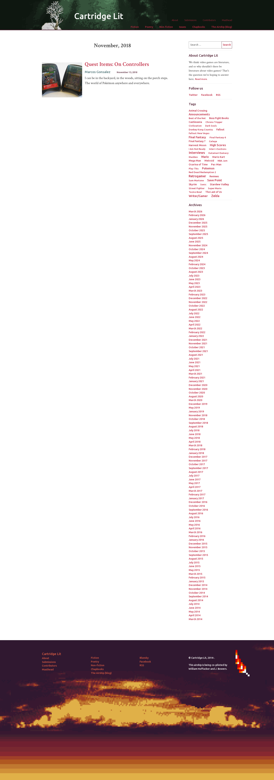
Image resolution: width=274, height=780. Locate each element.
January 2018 (196, 453)
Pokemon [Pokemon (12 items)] (208, 168)
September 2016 (198, 509)
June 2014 (194, 607)
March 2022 (195, 328)
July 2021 (194, 358)
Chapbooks (198, 27)
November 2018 (198, 415)
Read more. (201, 79)
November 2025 (198, 226)
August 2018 (196, 426)
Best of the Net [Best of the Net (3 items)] (197, 118)
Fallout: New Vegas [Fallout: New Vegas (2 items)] (199, 133)
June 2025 (194, 241)
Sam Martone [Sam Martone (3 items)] (196, 180)
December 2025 (198, 222)
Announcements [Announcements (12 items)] (199, 114)
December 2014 (198, 585)
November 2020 (198, 389)
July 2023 (194, 275)
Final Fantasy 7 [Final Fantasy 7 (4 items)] (197, 141)
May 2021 (194, 366)
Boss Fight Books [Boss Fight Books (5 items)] (219, 118)
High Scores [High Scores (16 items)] (218, 145)
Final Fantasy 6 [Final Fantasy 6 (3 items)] (218, 137)
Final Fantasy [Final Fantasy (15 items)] (197, 137)
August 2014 (196, 600)
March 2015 (195, 574)
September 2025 (198, 234)
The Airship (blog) (221, 27)
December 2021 (198, 339)
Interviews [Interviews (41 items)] (197, 153)
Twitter (193, 95)
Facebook (206, 95)
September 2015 (198, 555)
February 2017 (197, 494)
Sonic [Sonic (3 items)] (203, 184)
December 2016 (198, 502)
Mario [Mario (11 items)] (205, 156)
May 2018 (194, 437)
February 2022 (197, 332)
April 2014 (194, 615)
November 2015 (198, 547)
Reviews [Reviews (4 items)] (214, 176)
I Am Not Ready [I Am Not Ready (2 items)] (197, 149)
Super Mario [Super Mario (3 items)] (214, 188)
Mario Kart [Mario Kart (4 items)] (218, 157)
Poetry (149, 27)
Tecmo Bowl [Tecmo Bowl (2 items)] (195, 192)
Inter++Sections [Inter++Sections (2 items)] (217, 149)
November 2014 (198, 589)
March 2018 (195, 445)
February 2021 (197, 377)
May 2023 (194, 283)
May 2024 (194, 260)
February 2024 (197, 264)
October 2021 (197, 347)
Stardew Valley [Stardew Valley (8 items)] (219, 184)
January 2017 (196, 498)
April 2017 (194, 487)
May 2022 (194, 321)
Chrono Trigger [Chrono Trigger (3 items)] (214, 122)
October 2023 (197, 268)
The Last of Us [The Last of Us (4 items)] (213, 192)
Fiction (135, 27)
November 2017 (198, 460)
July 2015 (194, 562)
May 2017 (194, 483)
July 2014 (194, 604)
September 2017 (198, 468)
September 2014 (198, 596)
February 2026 (197, 215)
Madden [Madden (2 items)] (193, 157)
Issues (182, 27)
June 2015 (194, 566)
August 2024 (196, 256)
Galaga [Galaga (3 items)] (213, 141)
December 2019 (198, 404)
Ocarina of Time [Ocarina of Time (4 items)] (198, 164)
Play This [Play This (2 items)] (194, 168)
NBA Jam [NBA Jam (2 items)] (223, 160)
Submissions (190, 20)
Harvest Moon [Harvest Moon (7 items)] (197, 145)
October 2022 (197, 305)
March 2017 (195, 490)
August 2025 (196, 238)
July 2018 (194, 430)
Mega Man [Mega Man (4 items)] (195, 160)
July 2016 (194, 517)
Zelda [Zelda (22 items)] (215, 196)
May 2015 (194, 570)
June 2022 (194, 317)
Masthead (227, 20)
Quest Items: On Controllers (117, 64)
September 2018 (198, 422)
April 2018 (194, 441)
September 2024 (198, 253)
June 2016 (194, 521)
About (175, 20)
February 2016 (197, 536)
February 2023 (197, 294)
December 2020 (198, 385)
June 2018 (194, 434)
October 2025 (197, 230)
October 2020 (197, 392)
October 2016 (197, 506)
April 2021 (194, 370)
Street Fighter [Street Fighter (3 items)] (196, 188)
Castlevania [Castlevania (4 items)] (195, 122)
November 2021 (198, 343)
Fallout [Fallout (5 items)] (220, 129)
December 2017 (198, 456)
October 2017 (197, 464)
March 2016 (195, 532)
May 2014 (194, 611)
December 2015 (198, 543)
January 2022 (196, 336)
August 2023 (196, 271)
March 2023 (195, 290)
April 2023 (194, 286)
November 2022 (198, 302)
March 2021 (195, 373)
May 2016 (194, 524)
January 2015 (196, 581)
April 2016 (194, 528)
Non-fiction (166, 27)
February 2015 (197, 577)
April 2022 (194, 324)
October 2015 (197, 551)
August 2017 (196, 472)
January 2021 (196, 381)
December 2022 (198, 298)
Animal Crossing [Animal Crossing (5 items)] (198, 110)
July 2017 (194, 475)
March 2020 (195, 400)
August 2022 (196, 309)
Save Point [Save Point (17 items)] (214, 180)
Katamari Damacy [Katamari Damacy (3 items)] (218, 153)
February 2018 (197, 449)
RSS (218, 95)
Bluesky (144, 657)
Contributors (209, 20)
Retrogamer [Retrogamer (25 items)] (197, 176)
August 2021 (196, 354)
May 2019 (194, 407)
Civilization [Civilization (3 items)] (195, 125)
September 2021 (198, 351)
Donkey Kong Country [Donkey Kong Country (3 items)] (201, 129)
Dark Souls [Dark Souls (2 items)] (211, 125)
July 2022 (194, 313)
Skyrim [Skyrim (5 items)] (193, 184)
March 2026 (195, 211)
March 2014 (195, 619)
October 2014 (197, 592)
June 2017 (194, 479)
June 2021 (194, 362)
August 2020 (196, 396)
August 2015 (196, 558)
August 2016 (196, 513)
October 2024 (197, 249)
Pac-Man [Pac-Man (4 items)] (216, 164)
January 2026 (196, 219)
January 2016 (196, 539)
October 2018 (197, 419)
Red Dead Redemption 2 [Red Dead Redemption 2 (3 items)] (202, 172)
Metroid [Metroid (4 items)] (209, 160)
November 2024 (198, 245)
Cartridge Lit (98, 16)
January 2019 (196, 411)
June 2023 (194, 279)
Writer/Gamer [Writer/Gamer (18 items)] (198, 196)
